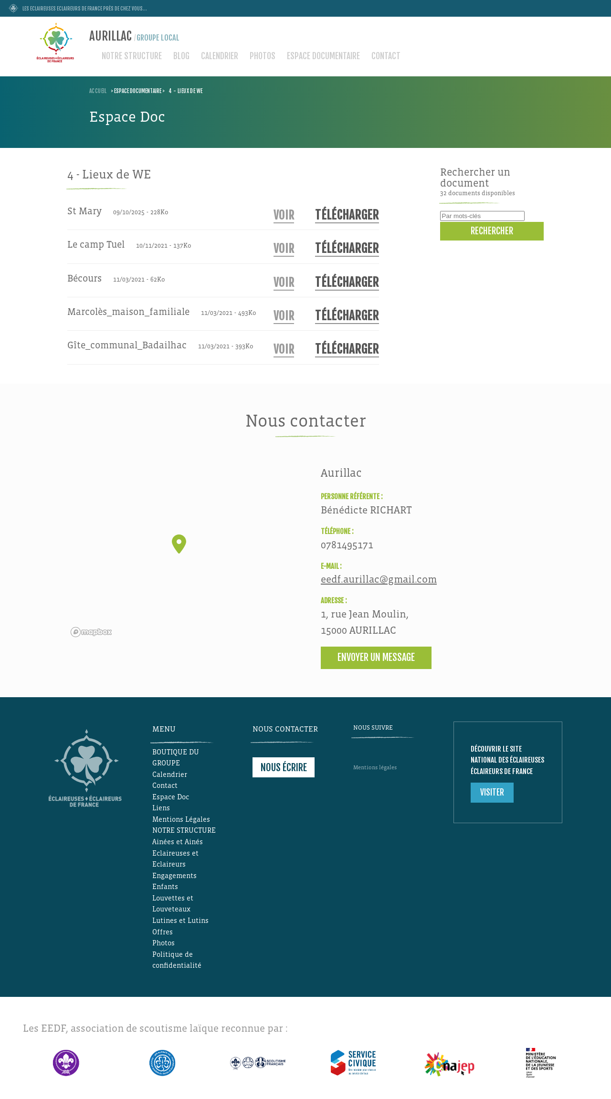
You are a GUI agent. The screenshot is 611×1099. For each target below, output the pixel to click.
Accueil (98, 91)
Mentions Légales (181, 819)
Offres (162, 932)
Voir (284, 215)
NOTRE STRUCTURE (132, 56)
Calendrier (219, 56)
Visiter (492, 792)
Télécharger (347, 215)
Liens (161, 808)
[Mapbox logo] (91, 632)
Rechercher (492, 231)
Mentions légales (375, 767)
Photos (262, 56)
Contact (385, 56)
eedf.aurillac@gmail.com (379, 579)
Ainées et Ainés (177, 842)
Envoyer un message (376, 657)
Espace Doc (170, 797)
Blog (181, 56)
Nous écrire (284, 767)
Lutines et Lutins (180, 920)
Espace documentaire (323, 56)
